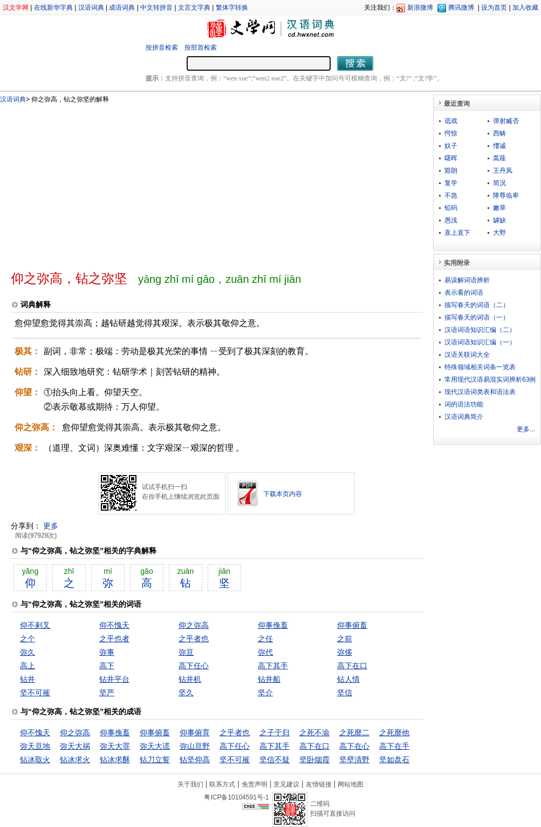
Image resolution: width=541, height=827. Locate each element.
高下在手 (394, 746)
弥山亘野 (195, 746)
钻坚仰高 (195, 759)
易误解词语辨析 (467, 280)
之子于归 (274, 732)
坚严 (106, 692)
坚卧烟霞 (314, 759)
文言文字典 (194, 7)
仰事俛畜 (273, 625)
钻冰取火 (35, 759)
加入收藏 (525, 7)
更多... (526, 429)
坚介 (265, 692)
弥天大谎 (155, 746)
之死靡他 (394, 732)
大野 (499, 232)
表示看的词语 (463, 292)
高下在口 (352, 665)
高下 (106, 665)
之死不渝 (314, 732)
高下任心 (194, 665)
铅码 (450, 208)
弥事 (106, 652)
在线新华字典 (53, 7)
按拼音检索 (162, 47)
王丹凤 (502, 170)
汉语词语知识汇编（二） (480, 330)
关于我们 (190, 784)
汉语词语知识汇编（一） (480, 342)
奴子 (450, 146)
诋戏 (450, 121)
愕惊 (450, 133)
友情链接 (319, 784)
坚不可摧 (35, 692)
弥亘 (186, 652)
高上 (27, 665)
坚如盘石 (394, 759)
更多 (50, 525)
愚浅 (450, 220)
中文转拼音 (156, 7)
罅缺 (499, 220)
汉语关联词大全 (467, 354)
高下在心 (354, 746)
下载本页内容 (282, 494)
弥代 (265, 652)
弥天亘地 (35, 746)
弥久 (27, 652)
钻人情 (348, 679)
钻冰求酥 (115, 759)
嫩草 (499, 208)
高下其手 (273, 665)
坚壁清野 (354, 759)
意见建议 (286, 784)
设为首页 (494, 7)
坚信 (344, 692)
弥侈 (344, 652)
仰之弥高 (194, 625)
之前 (344, 638)
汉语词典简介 (463, 417)
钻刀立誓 (155, 759)
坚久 (186, 692)
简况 (499, 183)
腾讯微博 (461, 7)
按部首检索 (200, 47)
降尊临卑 (506, 195)
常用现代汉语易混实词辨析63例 (490, 379)
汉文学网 (16, 7)
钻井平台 (114, 679)
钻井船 (269, 679)
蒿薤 (499, 158)
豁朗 (450, 170)
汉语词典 (91, 7)
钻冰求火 (75, 759)
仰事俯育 (195, 732)
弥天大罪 (115, 746)
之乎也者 (114, 638)
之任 (265, 638)
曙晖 (450, 158)
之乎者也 (194, 638)
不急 (450, 195)
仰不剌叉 (35, 625)
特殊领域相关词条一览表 (480, 367)
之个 (27, 638)
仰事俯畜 (352, 625)
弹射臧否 (506, 121)
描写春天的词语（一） (476, 317)
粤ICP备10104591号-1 (236, 797)
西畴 (499, 133)
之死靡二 (354, 732)
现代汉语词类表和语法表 (480, 392)
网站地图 (351, 784)
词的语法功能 (463, 404)
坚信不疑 (274, 759)
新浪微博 (420, 7)
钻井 (27, 679)
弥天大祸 (75, 746)
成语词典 (122, 7)
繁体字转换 (232, 7)
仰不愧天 (114, 625)
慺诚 (499, 146)
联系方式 (222, 784)
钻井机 (190, 679)
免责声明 (255, 784)
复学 (450, 183)
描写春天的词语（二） (476, 305)
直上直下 (457, 232)
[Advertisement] (152, 182)
